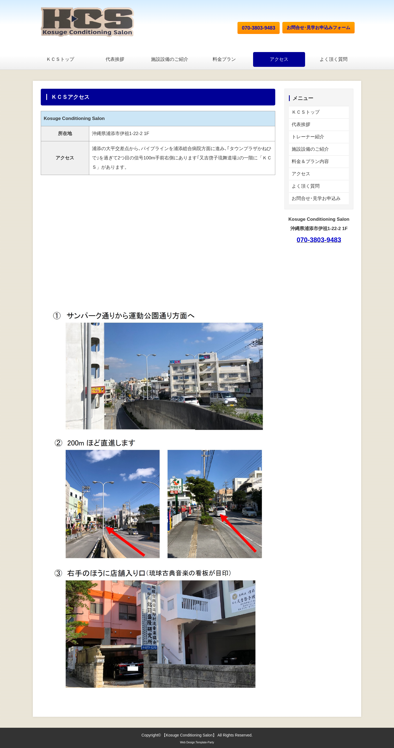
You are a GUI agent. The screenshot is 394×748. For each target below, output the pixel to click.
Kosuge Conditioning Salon (189, 735)
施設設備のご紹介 (169, 59)
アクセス (279, 59)
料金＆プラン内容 (310, 161)
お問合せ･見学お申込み (316, 198)
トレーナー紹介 (308, 136)
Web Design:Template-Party (197, 742)
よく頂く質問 (333, 59)
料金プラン (224, 59)
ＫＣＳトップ (60, 59)
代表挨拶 (115, 59)
